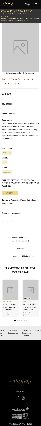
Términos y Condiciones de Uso (26, 333)
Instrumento (7, 148)
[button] (24, 256)
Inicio (3, 19)
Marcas (23, 200)
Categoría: (6, 200)
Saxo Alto (28, 19)
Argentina (6, 172)
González (9, 204)
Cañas (20, 19)
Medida (5, 158)
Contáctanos (9, 193)
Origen (4, 167)
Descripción (7, 120)
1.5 (4, 162)
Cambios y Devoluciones (13, 331)
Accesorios (12, 19)
